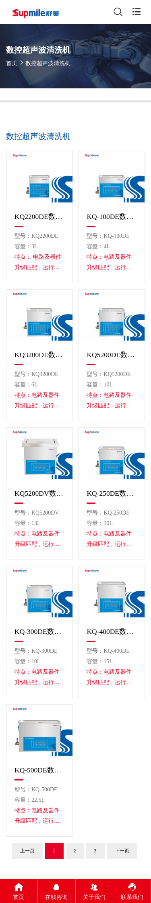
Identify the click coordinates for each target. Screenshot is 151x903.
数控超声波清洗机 (47, 63)
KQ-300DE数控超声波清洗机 (39, 631)
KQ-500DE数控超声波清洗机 (39, 770)
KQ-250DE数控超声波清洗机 (112, 493)
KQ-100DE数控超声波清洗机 (112, 216)
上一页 (27, 851)
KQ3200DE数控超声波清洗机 (39, 355)
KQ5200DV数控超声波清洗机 (39, 493)
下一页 (122, 851)
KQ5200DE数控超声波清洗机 (112, 355)
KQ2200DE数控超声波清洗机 (39, 216)
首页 (11, 63)
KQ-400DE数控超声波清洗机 (112, 631)
